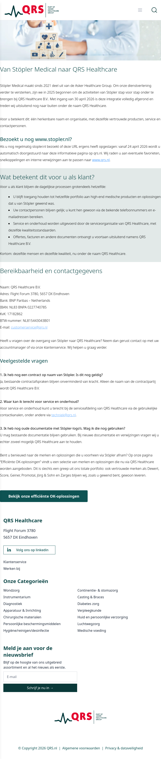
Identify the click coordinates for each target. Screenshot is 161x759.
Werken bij (11, 568)
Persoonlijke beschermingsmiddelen (32, 624)
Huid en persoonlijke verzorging (102, 617)
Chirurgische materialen (22, 617)
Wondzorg (11, 590)
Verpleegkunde (89, 610)
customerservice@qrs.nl (29, 327)
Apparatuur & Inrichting (22, 610)
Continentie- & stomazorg (97, 590)
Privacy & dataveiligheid (124, 748)
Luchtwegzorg (88, 624)
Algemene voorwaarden (81, 748)
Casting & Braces (90, 597)
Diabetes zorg (88, 603)
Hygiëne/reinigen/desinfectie (26, 630)
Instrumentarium (16, 597)
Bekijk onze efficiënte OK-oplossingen (43, 496)
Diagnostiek (12, 603)
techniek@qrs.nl (63, 415)
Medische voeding (91, 630)
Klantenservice (14, 562)
